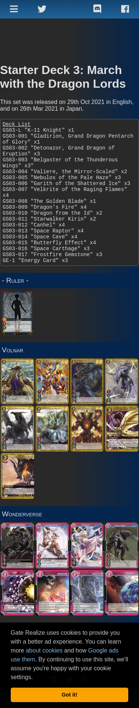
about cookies (44, 650)
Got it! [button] (69, 695)
